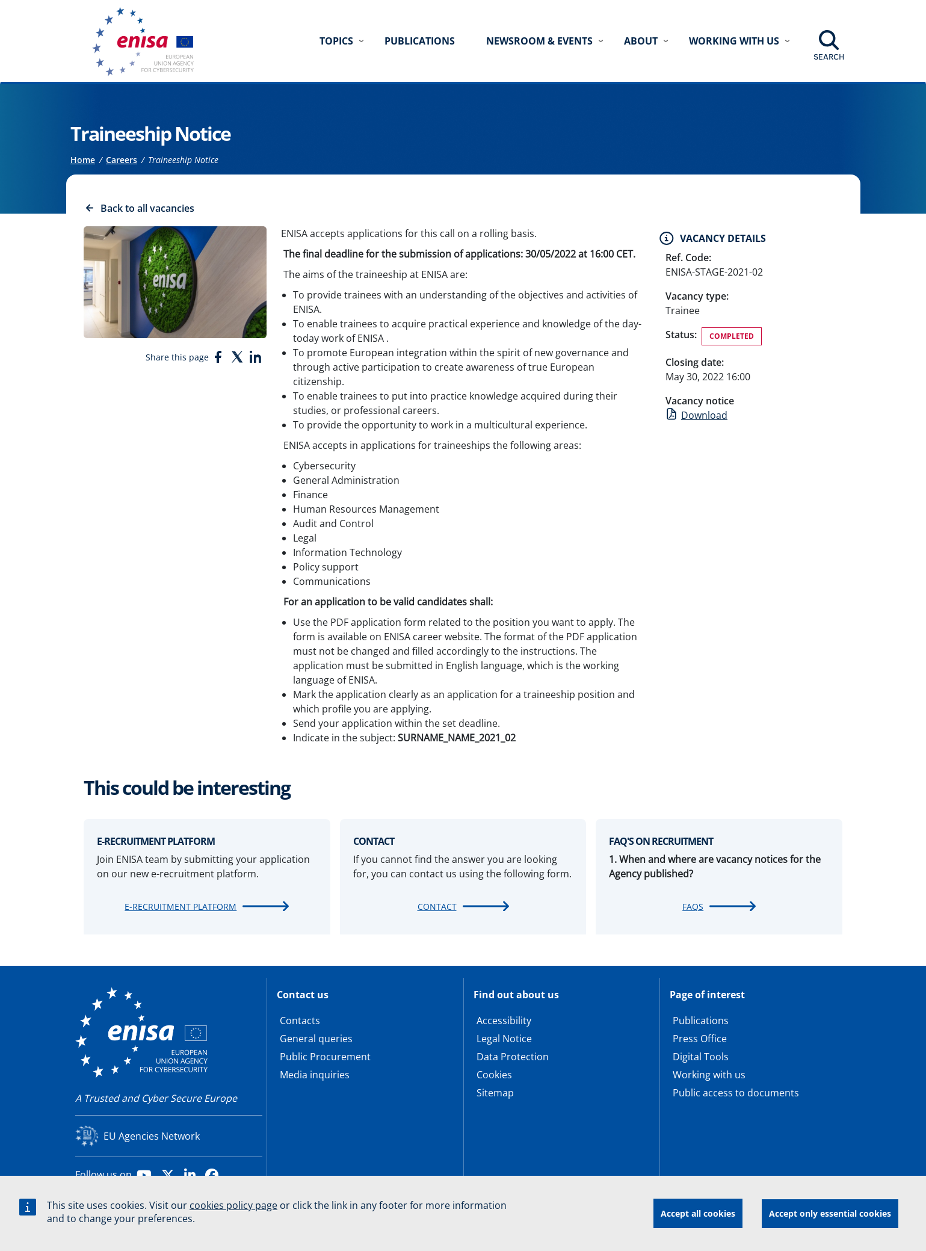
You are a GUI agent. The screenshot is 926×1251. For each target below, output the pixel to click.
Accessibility (504, 1020)
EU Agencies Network (151, 1136)
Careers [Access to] (121, 159)
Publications (419, 41)
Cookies (494, 1074)
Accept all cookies (698, 1213)
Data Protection (513, 1056)
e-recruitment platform (180, 906)
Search (828, 57)
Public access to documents (736, 1092)
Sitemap (495, 1092)
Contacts (300, 1020)
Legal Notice (504, 1038)
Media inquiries (315, 1074)
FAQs (692, 906)
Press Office (700, 1038)
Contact (437, 906)
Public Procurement (325, 1056)
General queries (316, 1038)
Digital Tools (701, 1056)
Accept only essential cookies (830, 1213)
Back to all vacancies (147, 208)
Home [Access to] (82, 159)
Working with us (709, 1074)
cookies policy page (233, 1205)
